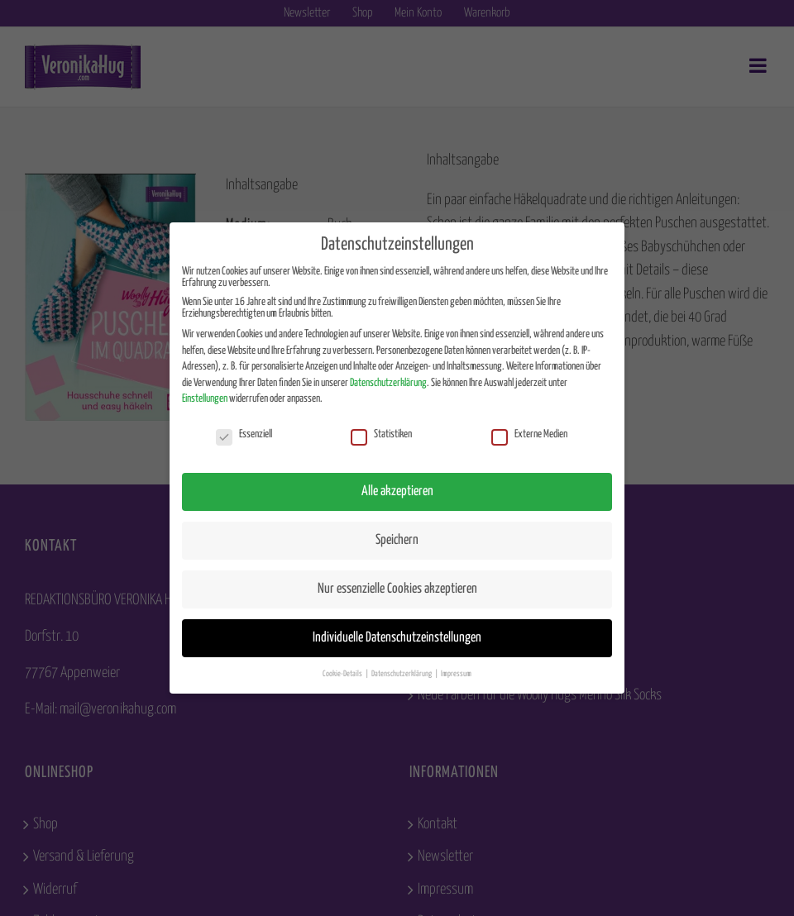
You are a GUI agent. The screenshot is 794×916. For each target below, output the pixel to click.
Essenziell (244, 435)
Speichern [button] (397, 540)
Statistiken (381, 435)
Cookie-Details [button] (343, 674)
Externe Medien (529, 435)
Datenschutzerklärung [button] (402, 674)
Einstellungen (204, 399)
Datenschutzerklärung (388, 383)
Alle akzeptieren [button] (397, 491)
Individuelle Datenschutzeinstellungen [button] (397, 638)
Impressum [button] (456, 674)
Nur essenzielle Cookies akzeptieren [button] (397, 589)
